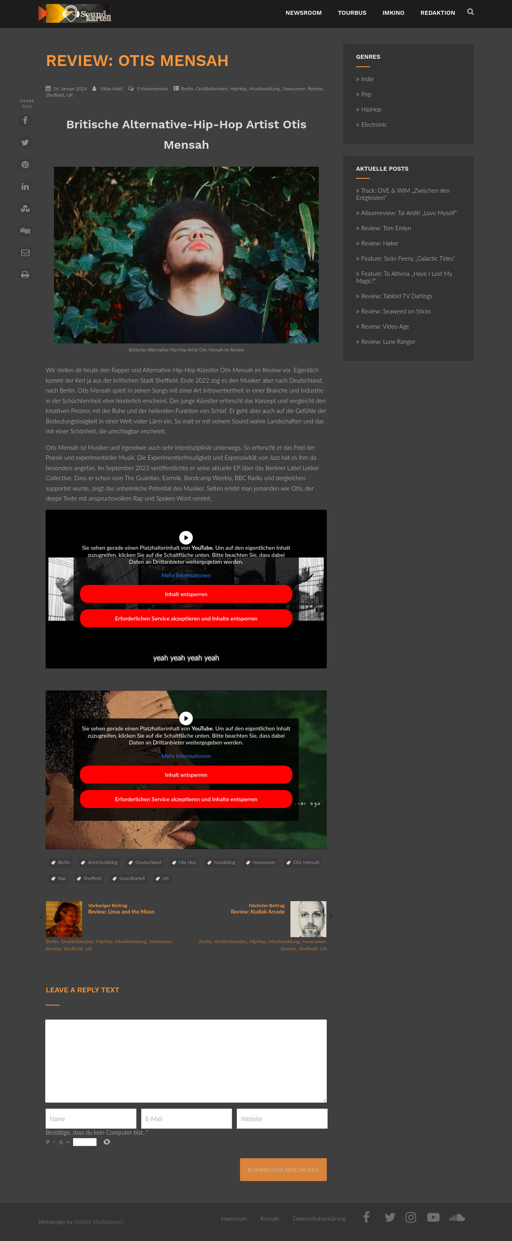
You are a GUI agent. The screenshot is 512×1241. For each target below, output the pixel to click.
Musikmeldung (264, 89)
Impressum (234, 1218)
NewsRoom (304, 12)
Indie (365, 78)
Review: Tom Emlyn (383, 227)
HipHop (238, 89)
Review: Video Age (382, 326)
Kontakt (269, 1218)
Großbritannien (212, 89)
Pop (363, 94)
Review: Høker (377, 243)
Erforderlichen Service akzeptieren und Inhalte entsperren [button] (186, 618)
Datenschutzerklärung (319, 1218)
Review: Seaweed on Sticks (393, 311)
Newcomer (293, 89)
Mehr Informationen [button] (186, 574)
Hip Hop (187, 862)
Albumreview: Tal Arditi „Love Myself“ (406, 212)
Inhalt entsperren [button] (186, 594)
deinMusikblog (103, 862)
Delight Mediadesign (99, 1221)
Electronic (371, 124)
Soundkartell (132, 878)
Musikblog (224, 862)
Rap (62, 878)
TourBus (352, 12)
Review (315, 89)
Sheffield (55, 95)
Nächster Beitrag (256, 908)
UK (69, 95)
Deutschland (148, 862)
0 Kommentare (152, 89)
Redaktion (437, 12)
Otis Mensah (306, 862)
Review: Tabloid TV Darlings (394, 295)
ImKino (393, 12)
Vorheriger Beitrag (116, 908)
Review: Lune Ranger (385, 341)
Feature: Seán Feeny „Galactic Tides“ (405, 258)
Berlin (187, 89)
